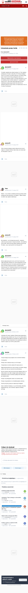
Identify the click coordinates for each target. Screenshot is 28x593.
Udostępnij (7, 468)
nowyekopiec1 (7, 517)
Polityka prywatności (10, 582)
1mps (6, 188)
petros (5, 510)
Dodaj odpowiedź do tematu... (10, 460)
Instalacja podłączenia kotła (8, 490)
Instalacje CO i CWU (13, 53)
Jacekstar (6, 492)
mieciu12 (6, 500)
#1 (25, 67)
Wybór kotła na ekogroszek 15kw (9, 515)
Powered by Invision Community (14, 585)
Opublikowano (11, 68)
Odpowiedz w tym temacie (14, 58)
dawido (7, 352)
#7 (25, 353)
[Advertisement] (13, 21)
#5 (25, 256)
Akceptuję (23, 579)
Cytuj (6, 91)
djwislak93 (6, 52)
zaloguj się (19, 450)
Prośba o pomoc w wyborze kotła (9, 522)
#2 (25, 143)
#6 (25, 330)
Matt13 (5, 524)
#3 (25, 189)
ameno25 (7, 143)
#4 (25, 235)
